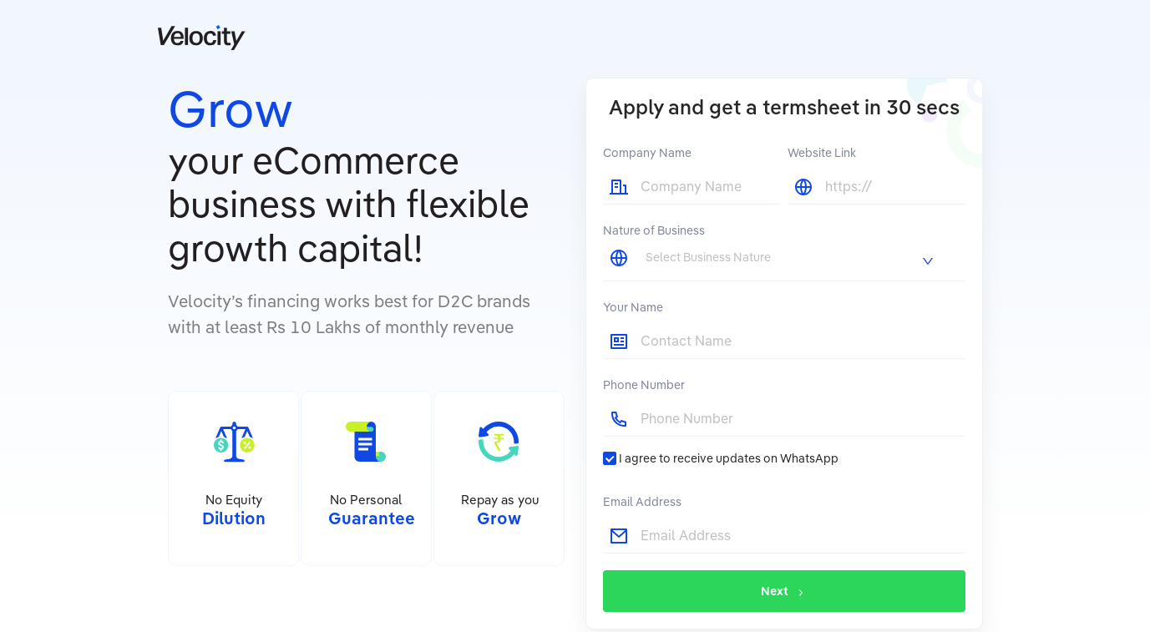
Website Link (822, 152)
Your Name (633, 307)
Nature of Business (654, 230)
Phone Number (644, 384)
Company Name (647, 152)
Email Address (642, 501)
